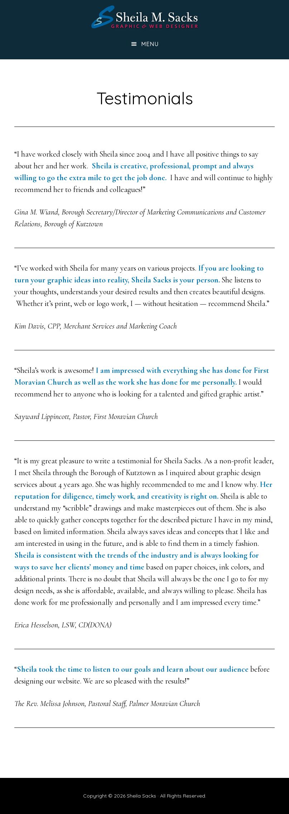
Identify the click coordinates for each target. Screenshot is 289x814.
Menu (150, 44)
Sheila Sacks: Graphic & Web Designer (144, 17)
